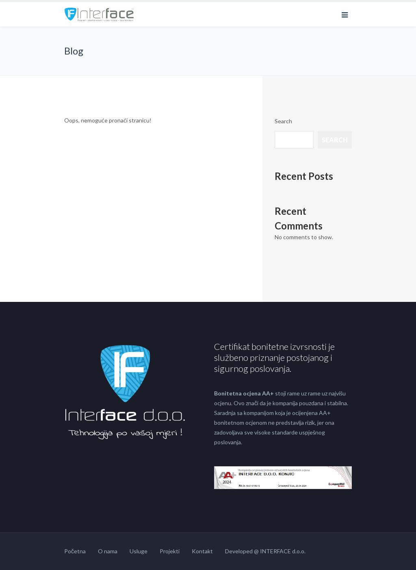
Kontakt (202, 551)
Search (283, 121)
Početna (75, 551)
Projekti (170, 551)
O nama (107, 551)
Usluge (138, 551)
